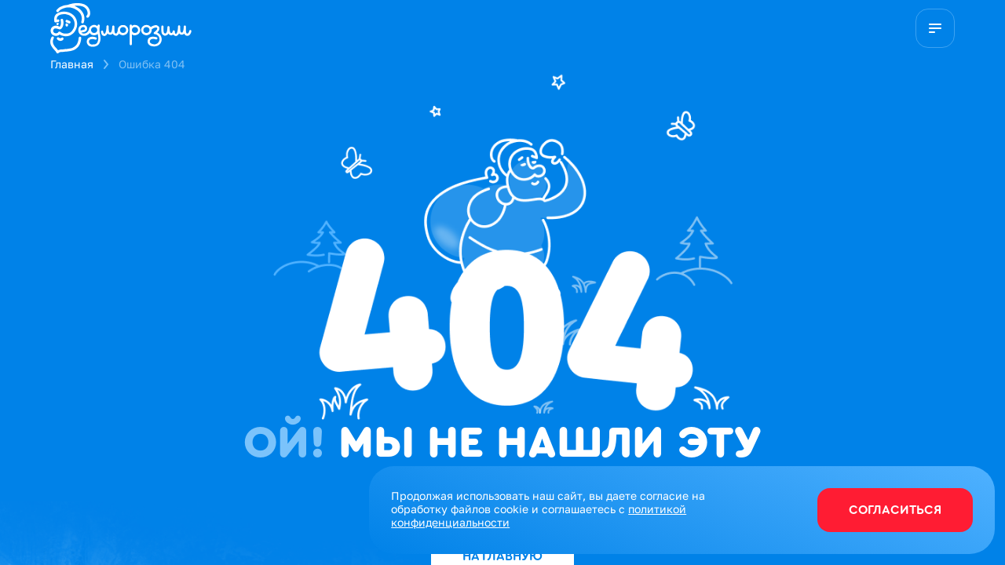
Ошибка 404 (152, 64)
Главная (71, 64)
